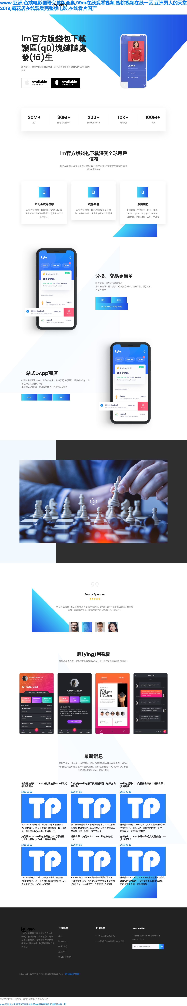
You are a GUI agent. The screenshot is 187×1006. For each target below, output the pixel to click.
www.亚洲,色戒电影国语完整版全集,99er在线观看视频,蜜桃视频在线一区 (33, 1004)
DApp (61, 397)
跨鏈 (119, 300)
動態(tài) (142, 4)
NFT (44, 397)
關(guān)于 (114, 4)
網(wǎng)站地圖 (72, 974)
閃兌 (103, 300)
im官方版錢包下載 (105, 936)
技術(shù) (128, 4)
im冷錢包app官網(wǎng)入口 (109, 941)
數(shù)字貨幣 (156, 4)
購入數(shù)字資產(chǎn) (111, 307)
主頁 (103, 4)
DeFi (29, 397)
